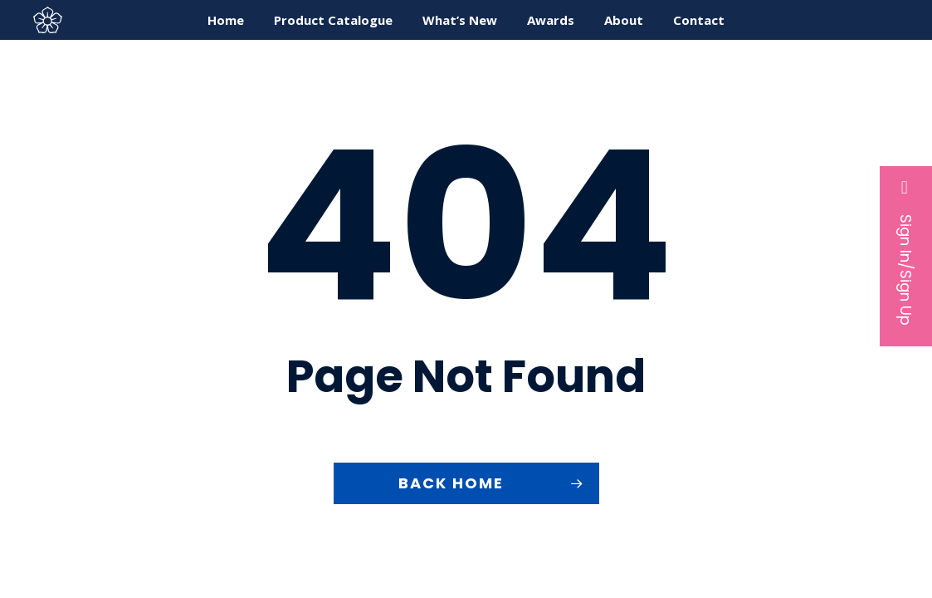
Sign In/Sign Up (906, 252)
